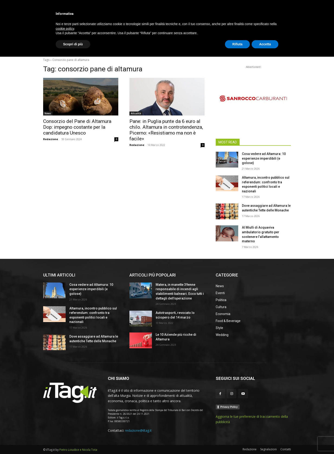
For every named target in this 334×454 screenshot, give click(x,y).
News (48, 113)
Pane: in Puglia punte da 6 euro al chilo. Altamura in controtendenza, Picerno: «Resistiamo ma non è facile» (166, 129)
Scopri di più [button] (73, 441)
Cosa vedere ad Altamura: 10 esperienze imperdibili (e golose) (264, 158)
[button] (285, 47)
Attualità (136, 113)
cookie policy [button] (65, 426)
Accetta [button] (265, 441)
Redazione (50, 139)
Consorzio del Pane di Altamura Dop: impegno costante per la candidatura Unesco (77, 127)
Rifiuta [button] (237, 441)
